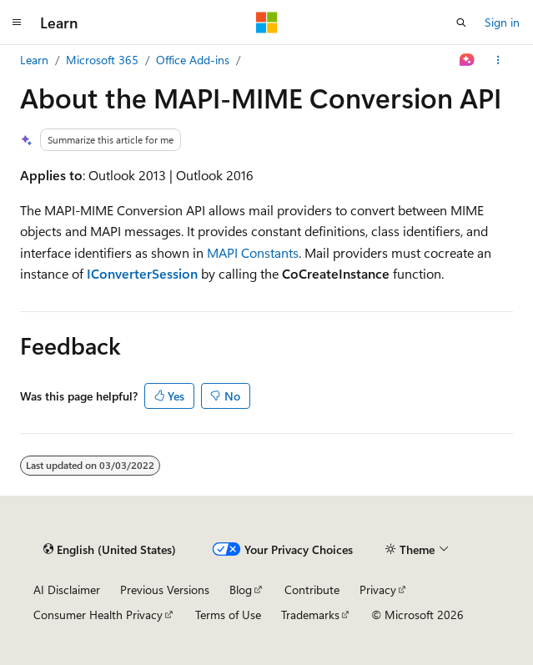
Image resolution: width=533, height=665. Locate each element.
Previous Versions (164, 589)
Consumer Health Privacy (98, 614)
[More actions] (498, 60)
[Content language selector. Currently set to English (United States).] (109, 550)
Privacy (378, 589)
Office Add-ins (192, 60)
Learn (34, 60)
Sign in (502, 22)
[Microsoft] (267, 22)
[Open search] (461, 23)
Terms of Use (228, 614)
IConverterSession (142, 273)
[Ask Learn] (467, 60)
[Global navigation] (16, 23)
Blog (240, 589)
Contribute (311, 589)
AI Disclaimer (66, 589)
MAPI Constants (253, 252)
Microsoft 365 (102, 60)
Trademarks (310, 614)
